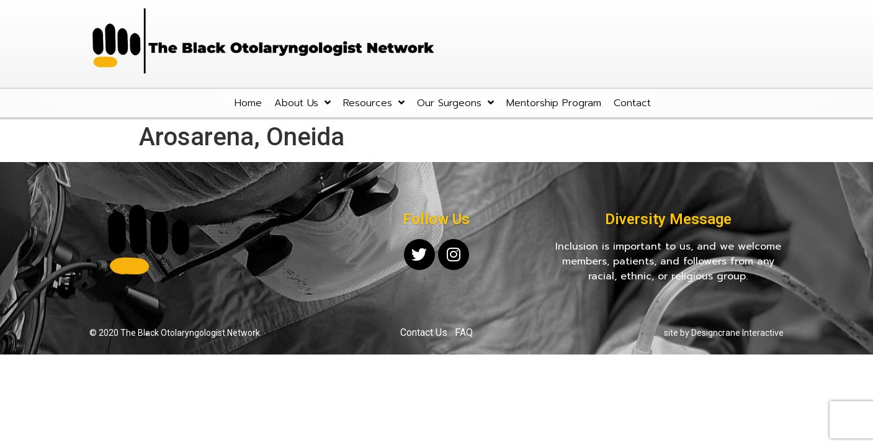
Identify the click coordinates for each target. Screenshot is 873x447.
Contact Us (423, 332)
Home (248, 103)
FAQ (464, 332)
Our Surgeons (455, 102)
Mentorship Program (553, 103)
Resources (374, 102)
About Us (302, 102)
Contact (632, 103)
